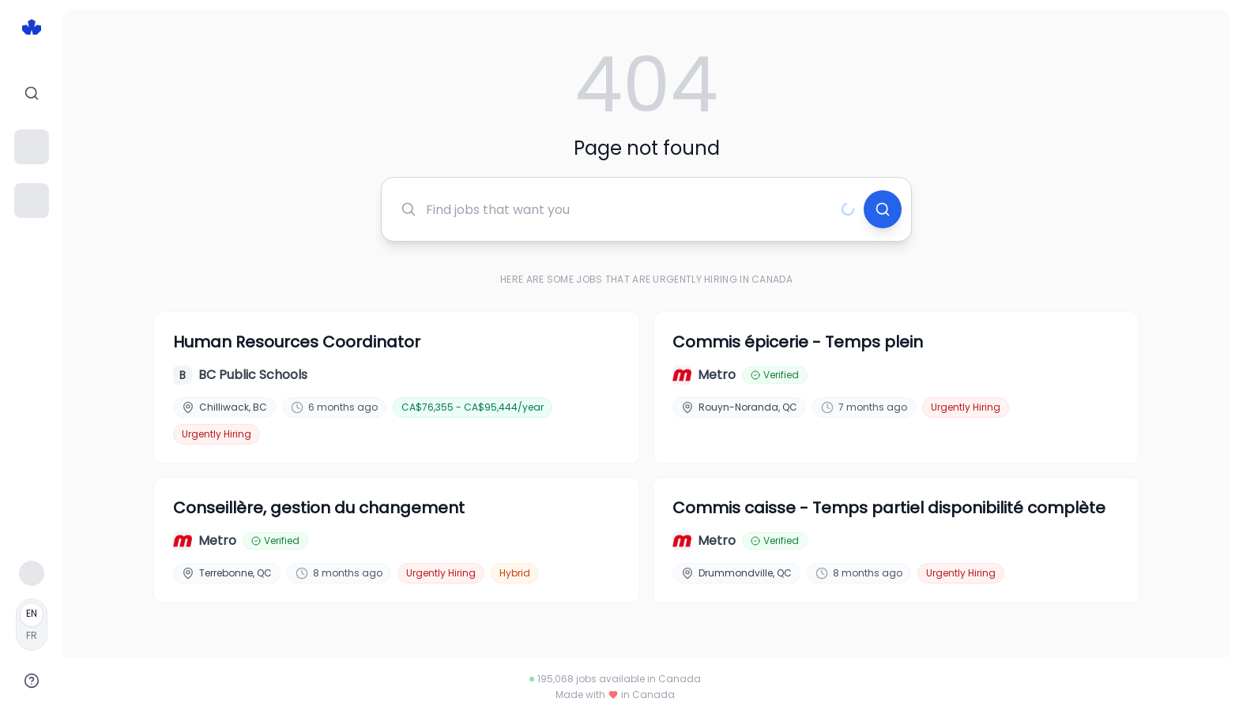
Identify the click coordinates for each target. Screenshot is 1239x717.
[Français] (31, 625)
